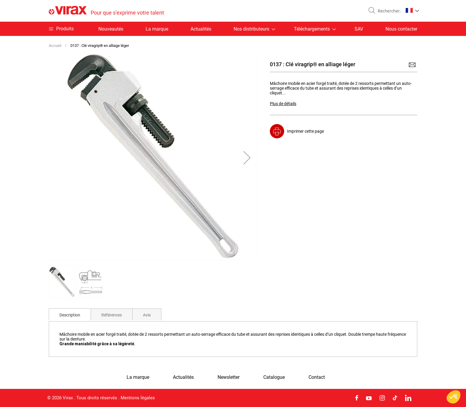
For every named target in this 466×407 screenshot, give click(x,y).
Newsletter (229, 377)
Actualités (201, 29)
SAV (359, 29)
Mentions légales (138, 397)
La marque (157, 29)
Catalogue (274, 377)
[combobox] (388, 11)
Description (69, 315)
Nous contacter (401, 29)
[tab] (70, 314)
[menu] (233, 29)
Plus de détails (283, 103)
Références (111, 315)
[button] (412, 10)
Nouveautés (110, 29)
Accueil (55, 45)
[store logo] (106, 11)
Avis (147, 315)
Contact (316, 377)
